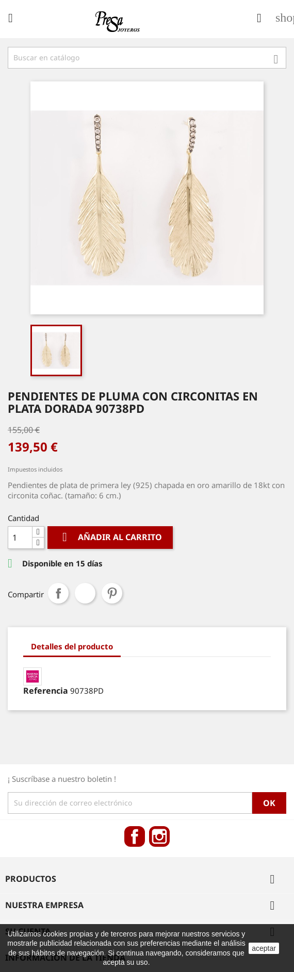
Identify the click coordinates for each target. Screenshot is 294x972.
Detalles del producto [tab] (72, 646)
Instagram (159, 836)
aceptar (264, 948)
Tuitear (85, 593)
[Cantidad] (20, 537)
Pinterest (112, 593)
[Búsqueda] (147, 58)
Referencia (45, 690)
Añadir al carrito (110, 537)
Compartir (58, 593)
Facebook (134, 836)
